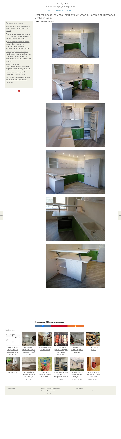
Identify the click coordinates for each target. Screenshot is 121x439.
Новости (59, 10)
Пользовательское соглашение (53, 388)
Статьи (68, 10)
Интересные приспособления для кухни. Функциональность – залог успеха (18, 28)
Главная (51, 10)
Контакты (43, 388)
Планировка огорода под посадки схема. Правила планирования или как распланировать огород (18, 36)
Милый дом (60, 3)
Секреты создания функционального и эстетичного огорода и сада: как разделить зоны (18, 66)
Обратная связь (79, 388)
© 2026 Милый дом (11, 388)
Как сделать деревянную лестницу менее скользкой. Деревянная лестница (18, 80)
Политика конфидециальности (48, 390)
